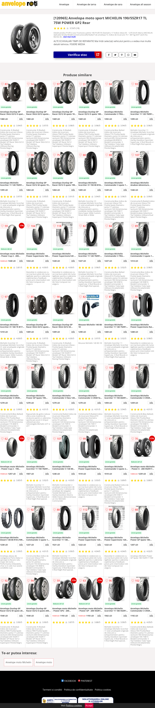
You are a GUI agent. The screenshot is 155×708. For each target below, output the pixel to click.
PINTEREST (85, 680)
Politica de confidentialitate (78, 689)
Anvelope (64, 4)
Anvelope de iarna (86, 4)
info (21, 119)
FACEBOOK (68, 680)
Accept (89, 705)
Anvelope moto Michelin (18, 662)
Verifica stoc (84, 55)
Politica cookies (103, 689)
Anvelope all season (140, 4)
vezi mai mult (69, 36)
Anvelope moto (44, 662)
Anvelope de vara (113, 4)
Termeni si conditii (52, 689)
